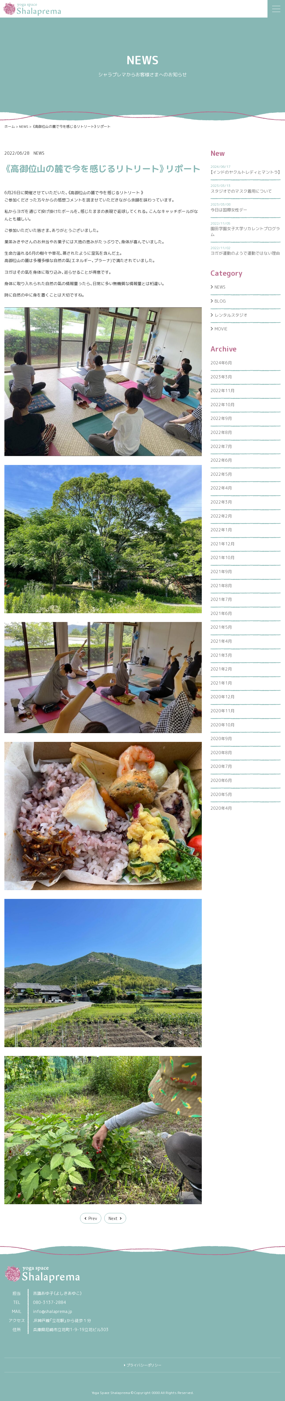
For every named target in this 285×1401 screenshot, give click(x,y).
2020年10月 (222, 725)
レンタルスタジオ (231, 315)
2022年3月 (221, 502)
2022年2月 (221, 516)
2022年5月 (221, 474)
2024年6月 (221, 363)
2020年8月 (221, 752)
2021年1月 (221, 683)
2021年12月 (222, 544)
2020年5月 (221, 794)
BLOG (220, 301)
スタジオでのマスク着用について (241, 191)
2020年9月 (221, 738)
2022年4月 (221, 488)
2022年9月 (221, 418)
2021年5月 (221, 627)
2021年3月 (221, 655)
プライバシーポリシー (143, 1365)
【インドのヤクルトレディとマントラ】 (245, 172)
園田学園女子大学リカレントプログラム (245, 231)
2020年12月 (222, 696)
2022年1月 (221, 530)
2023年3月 (221, 377)
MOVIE (221, 329)
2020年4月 (221, 808)
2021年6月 (221, 613)
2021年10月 (222, 557)
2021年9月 (221, 571)
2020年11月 (222, 711)
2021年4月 (221, 641)
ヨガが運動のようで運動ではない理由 (245, 253)
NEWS (39, 153)
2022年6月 (221, 460)
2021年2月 (221, 669)
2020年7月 (221, 766)
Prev (92, 1218)
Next (113, 1218)
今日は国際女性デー (229, 210)
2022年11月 (222, 390)
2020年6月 (221, 780)
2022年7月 (221, 446)
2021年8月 (221, 585)
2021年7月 (221, 599)
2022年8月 (221, 432)
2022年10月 (222, 404)
